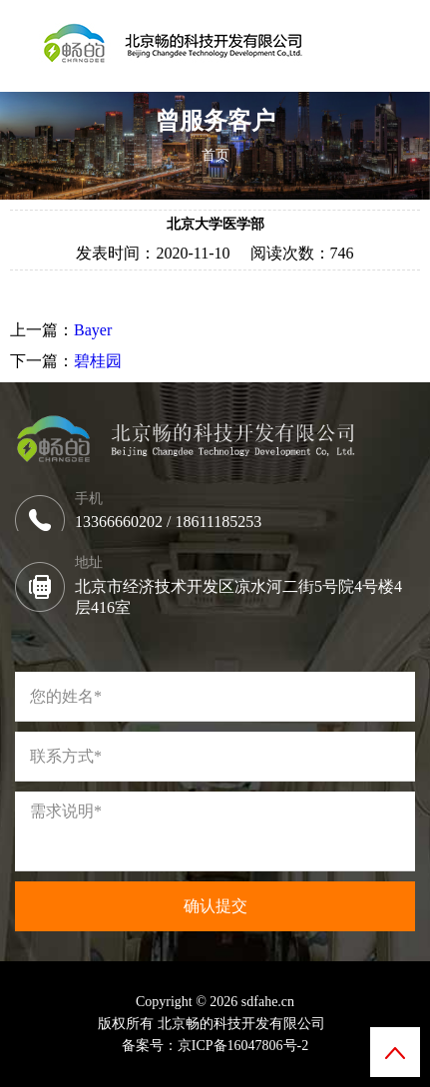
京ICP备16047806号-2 (243, 1045)
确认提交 (215, 905)
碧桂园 (98, 360)
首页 (215, 155)
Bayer (93, 329)
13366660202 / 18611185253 (172, 521)
